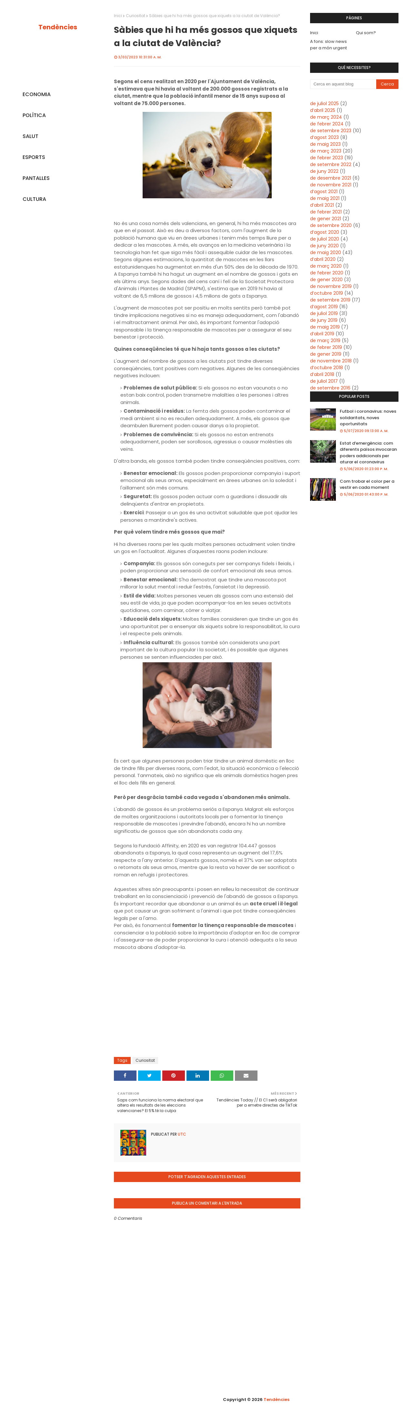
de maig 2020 (325, 252)
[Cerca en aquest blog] (343, 84)
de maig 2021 (324, 198)
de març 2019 (325, 340)
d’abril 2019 (322, 333)
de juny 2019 (323, 320)
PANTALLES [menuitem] (36, 178)
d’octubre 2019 (326, 293)
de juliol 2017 (324, 381)
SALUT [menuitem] (30, 136)
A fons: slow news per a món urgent (328, 44)
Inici (118, 15)
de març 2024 (326, 117)
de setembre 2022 (330, 164)
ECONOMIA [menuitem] (37, 94)
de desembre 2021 (330, 178)
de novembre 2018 (331, 361)
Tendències (57, 27)
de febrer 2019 (326, 347)
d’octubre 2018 (326, 367)
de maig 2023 (325, 144)
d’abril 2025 (322, 110)
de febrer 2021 (326, 212)
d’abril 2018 (322, 374)
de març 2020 (326, 266)
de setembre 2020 (331, 225)
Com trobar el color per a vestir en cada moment (367, 484)
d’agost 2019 (324, 306)
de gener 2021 (325, 218)
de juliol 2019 (324, 313)
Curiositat (135, 15)
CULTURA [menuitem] (34, 199)
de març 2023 (325, 151)
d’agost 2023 (324, 137)
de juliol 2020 (324, 239)
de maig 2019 (325, 327)
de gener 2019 (325, 354)
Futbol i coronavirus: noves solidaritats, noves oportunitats (368, 417)
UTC (181, 1134)
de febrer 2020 (326, 273)
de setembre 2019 (330, 300)
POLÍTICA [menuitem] (34, 115)
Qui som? (366, 33)
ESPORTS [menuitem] (34, 157)
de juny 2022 (324, 171)
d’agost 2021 (323, 191)
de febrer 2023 (326, 157)
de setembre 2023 (330, 130)
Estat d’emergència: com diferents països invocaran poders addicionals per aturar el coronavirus (368, 452)
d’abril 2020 (323, 259)
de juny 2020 (324, 245)
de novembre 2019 (331, 286)
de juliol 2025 (324, 103)
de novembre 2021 (330, 185)
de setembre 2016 (330, 388)
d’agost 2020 (324, 232)
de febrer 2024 (327, 124)
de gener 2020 (326, 279)
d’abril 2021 (322, 205)
